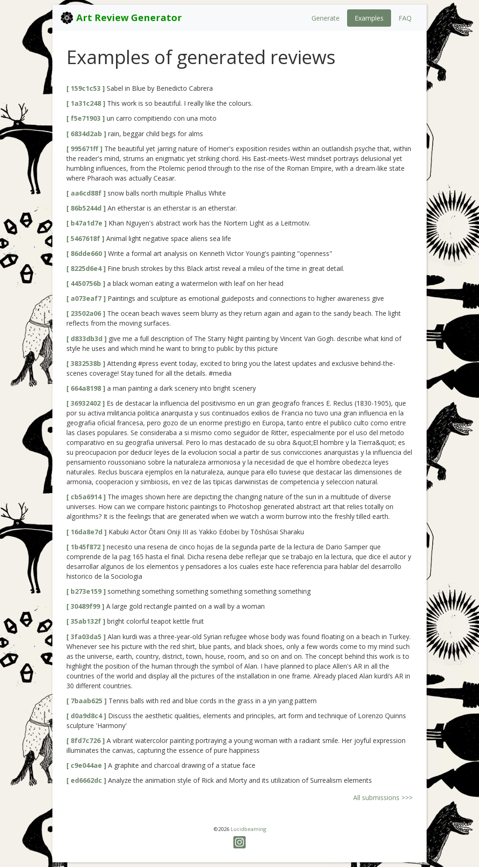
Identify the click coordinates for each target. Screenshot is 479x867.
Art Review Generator (121, 18)
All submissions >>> (383, 797)
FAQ (405, 18)
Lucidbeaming (248, 828)
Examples (369, 18)
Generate (326, 18)
